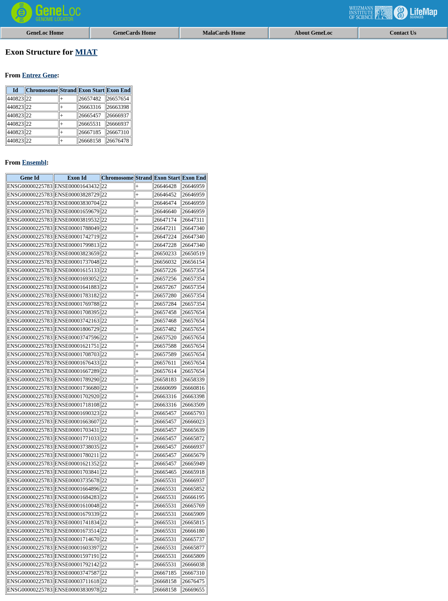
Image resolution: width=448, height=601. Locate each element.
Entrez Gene (39, 75)
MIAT (86, 51)
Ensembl (34, 162)
